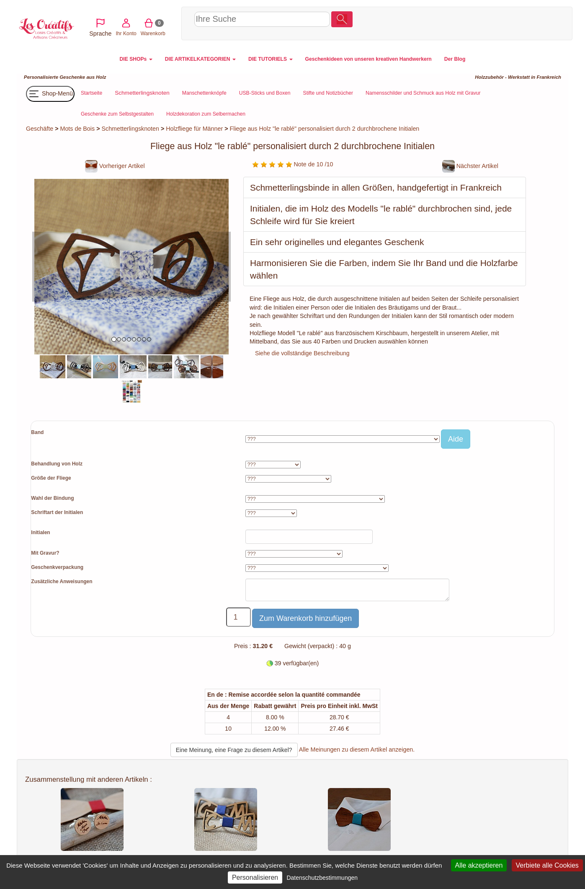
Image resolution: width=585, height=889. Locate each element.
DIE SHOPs (136, 59)
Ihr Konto (494, 22)
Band (37, 432)
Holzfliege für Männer (194, 128)
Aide (455, 439)
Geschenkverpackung (57, 567)
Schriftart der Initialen (57, 512)
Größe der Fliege (51, 478)
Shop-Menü (50, 94)
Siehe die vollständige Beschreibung (302, 353)
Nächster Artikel (470, 166)
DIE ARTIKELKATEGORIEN (200, 59)
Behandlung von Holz (56, 464)
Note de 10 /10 (292, 164)
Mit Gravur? (45, 553)
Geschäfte (39, 128)
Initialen (40, 532)
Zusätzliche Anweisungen (61, 581)
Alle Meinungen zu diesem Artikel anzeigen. (357, 749)
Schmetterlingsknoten (130, 128)
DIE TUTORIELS (270, 59)
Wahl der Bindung (52, 498)
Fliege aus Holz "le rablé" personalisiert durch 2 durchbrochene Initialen (325, 128)
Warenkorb (521, 22)
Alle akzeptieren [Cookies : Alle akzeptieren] (479, 865)
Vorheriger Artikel (115, 166)
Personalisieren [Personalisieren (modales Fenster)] (255, 877)
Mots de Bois (77, 128)
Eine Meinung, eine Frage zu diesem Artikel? (234, 750)
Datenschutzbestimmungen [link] (322, 877)
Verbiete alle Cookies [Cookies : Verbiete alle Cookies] (547, 865)
